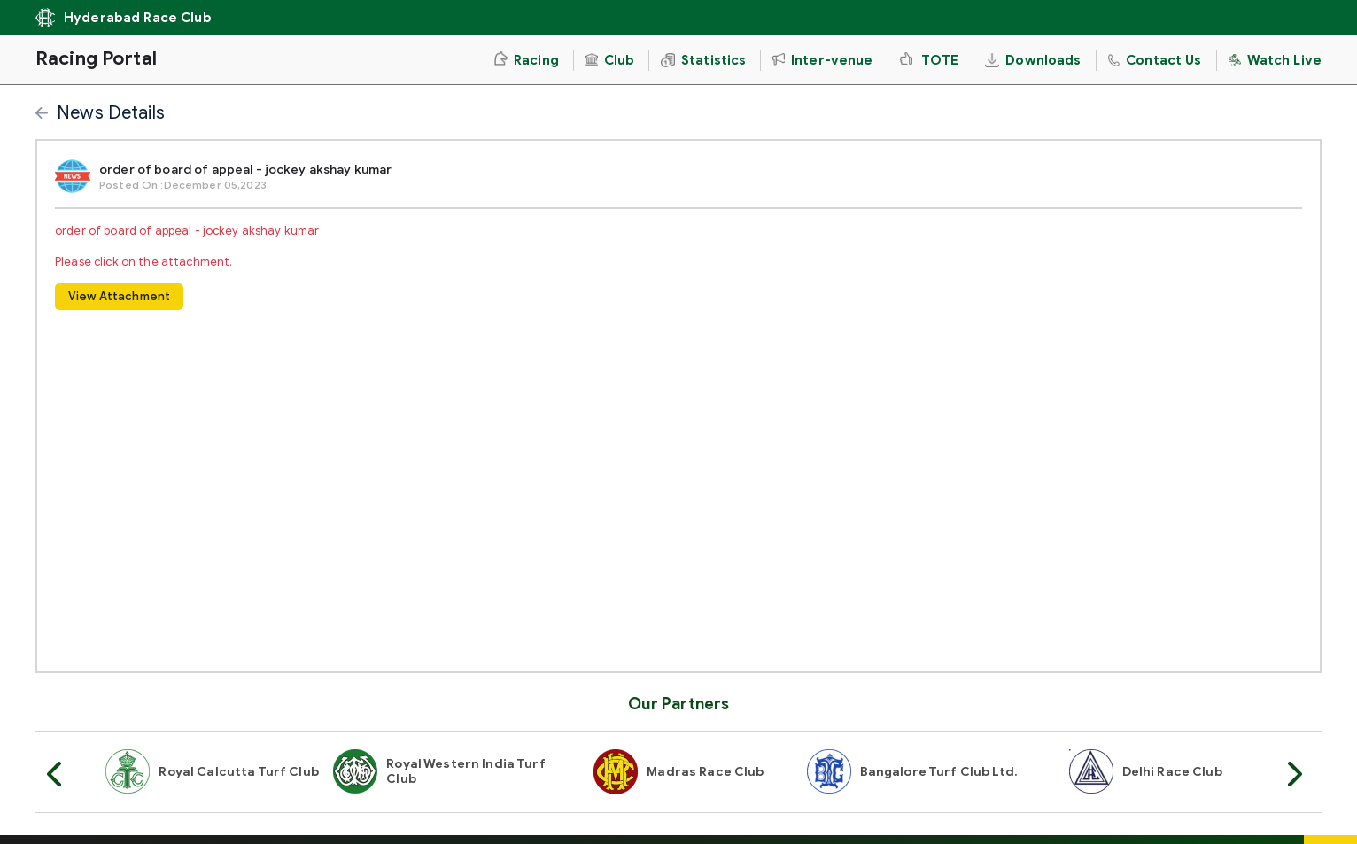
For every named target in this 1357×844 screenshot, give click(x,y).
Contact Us (1155, 60)
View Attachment (119, 296)
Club (609, 60)
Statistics (703, 60)
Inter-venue (822, 60)
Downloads (1033, 60)
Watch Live (1275, 60)
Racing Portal (96, 58)
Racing (526, 59)
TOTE (929, 60)
